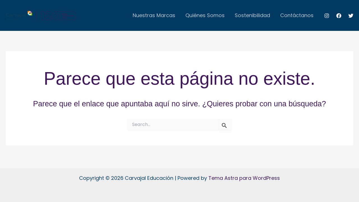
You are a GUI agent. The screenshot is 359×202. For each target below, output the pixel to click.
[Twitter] (350, 15)
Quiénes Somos (205, 15)
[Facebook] (338, 15)
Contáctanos (297, 15)
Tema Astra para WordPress (244, 178)
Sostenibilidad (252, 15)
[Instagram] (326, 15)
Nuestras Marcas (154, 15)
